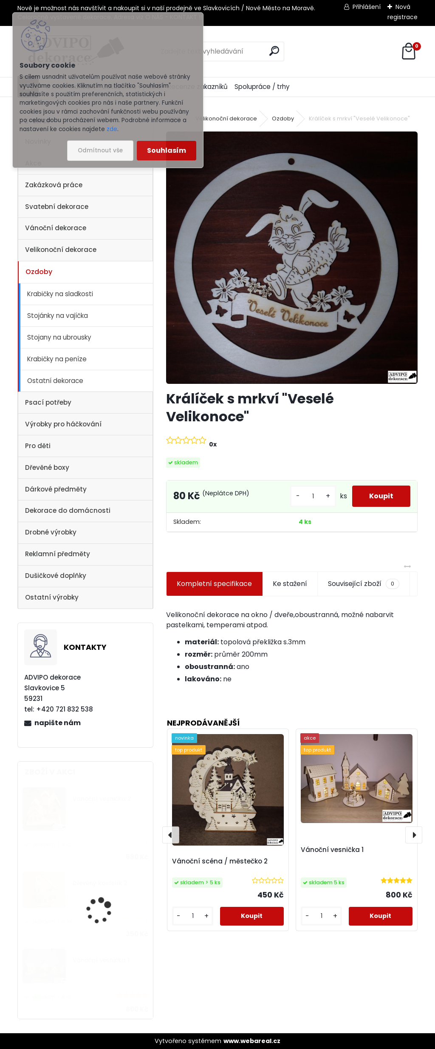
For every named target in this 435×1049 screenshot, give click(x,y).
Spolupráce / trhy (262, 86)
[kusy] (313, 496)
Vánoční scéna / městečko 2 (220, 861)
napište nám (57, 723)
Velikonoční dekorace (60, 249)
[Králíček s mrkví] (292, 257)
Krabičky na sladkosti (60, 293)
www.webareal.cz (251, 1041)
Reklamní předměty (57, 553)
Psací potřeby (48, 402)
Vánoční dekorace (55, 227)
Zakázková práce (53, 184)
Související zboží (363, 584)
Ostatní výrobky (52, 597)
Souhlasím (166, 150)
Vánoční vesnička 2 (102, 799)
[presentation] (170, 834)
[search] (274, 51)
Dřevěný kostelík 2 (100, 883)
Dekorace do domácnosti (67, 510)
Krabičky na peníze (57, 358)
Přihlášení (367, 7)
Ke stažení (290, 584)
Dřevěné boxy (47, 467)
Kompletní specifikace (214, 584)
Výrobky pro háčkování (63, 424)
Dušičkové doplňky (55, 575)
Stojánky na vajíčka (57, 315)
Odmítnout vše (100, 150)
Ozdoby (38, 272)
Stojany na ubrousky (59, 337)
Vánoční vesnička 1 (101, 960)
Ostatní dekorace (55, 380)
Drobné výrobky (50, 532)
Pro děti (38, 445)
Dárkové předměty (56, 489)
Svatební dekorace (56, 206)
